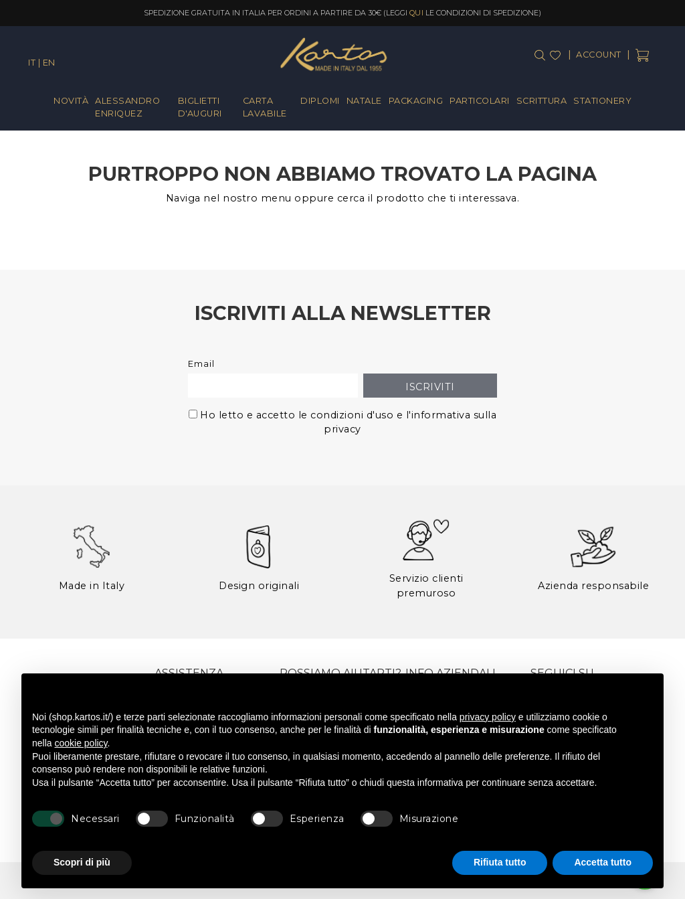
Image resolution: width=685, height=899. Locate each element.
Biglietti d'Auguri (200, 107)
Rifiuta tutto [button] (500, 862)
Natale (364, 101)
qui (416, 12)
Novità (71, 101)
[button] (646, 695)
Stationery (602, 101)
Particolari (480, 101)
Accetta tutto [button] (602, 862)
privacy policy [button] (488, 717)
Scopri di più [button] (82, 862)
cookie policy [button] (80, 743)
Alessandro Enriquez (127, 107)
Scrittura (541, 101)
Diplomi (320, 101)
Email (201, 364)
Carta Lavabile (265, 107)
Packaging (416, 101)
